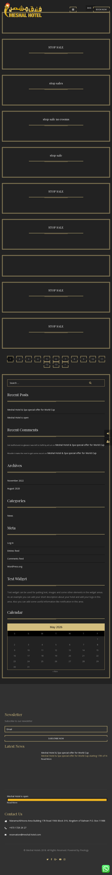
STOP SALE (56, 47)
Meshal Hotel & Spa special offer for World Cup (31, 409)
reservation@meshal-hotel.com (25, 834)
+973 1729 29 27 (17, 827)
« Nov (55, 671)
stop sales (56, 83)
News (10, 515)
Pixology (84, 850)
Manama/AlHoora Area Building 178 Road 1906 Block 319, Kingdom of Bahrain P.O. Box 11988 (57, 820)
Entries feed (13, 550)
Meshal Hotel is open (18, 417)
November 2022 (15, 480)
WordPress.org (14, 566)
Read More (46, 759)
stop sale (56, 155)
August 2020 (13, 488)
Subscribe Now (56, 738)
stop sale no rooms (56, 119)
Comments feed (15, 558)
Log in (10, 542)
